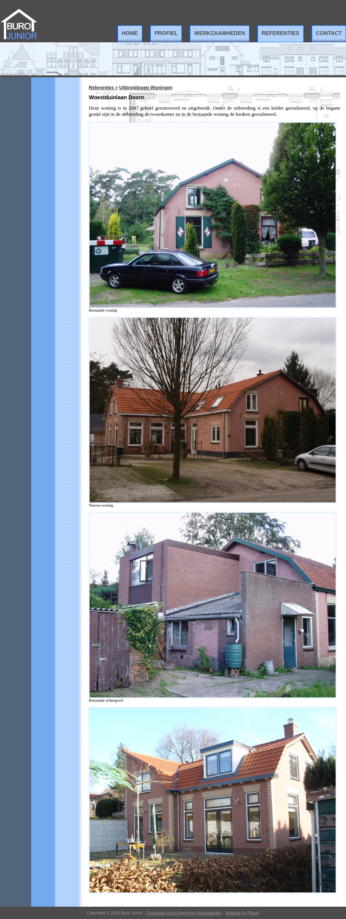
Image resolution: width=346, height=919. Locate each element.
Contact (329, 33)
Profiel (166, 33)
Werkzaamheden (219, 33)
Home (130, 33)
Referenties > (103, 87)
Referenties (280, 33)
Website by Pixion (242, 913)
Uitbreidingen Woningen (145, 87)
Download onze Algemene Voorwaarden (184, 913)
